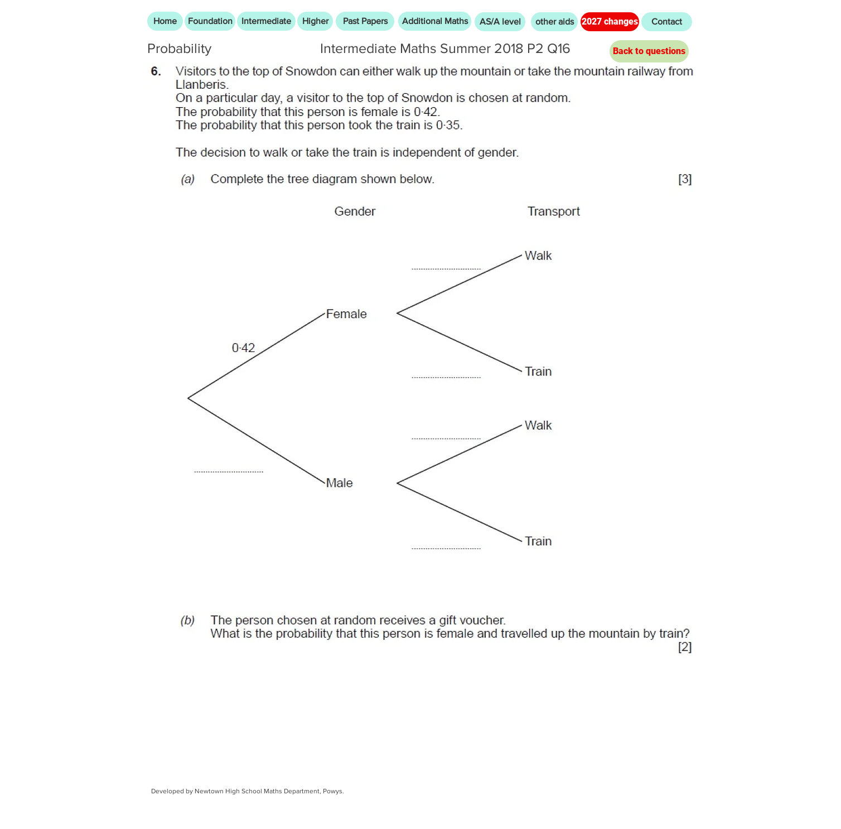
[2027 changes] (610, 21)
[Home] (165, 21)
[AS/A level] (500, 21)
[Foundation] (210, 21)
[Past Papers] (365, 21)
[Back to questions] (649, 51)
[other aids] (554, 21)
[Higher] (315, 21)
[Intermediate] (266, 21)
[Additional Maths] (434, 21)
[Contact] (666, 21)
